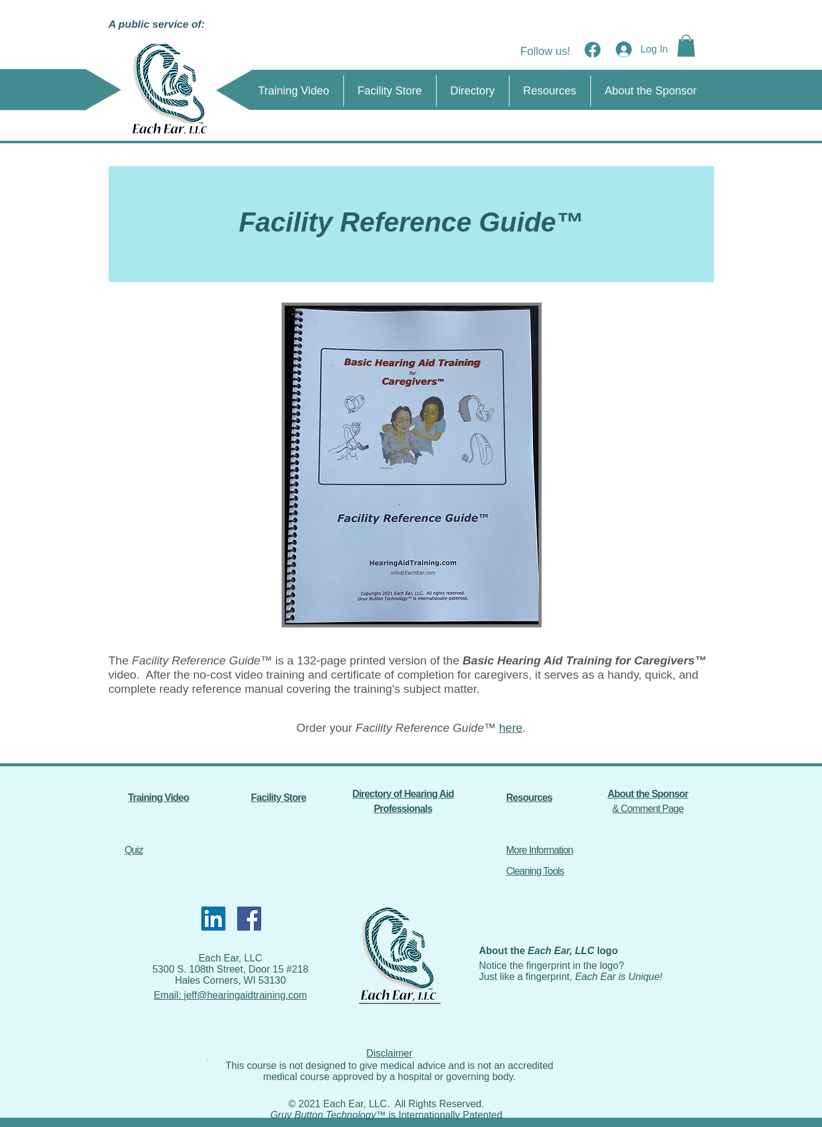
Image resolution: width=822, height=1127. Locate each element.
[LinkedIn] (213, 919)
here (510, 727)
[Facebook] (249, 919)
